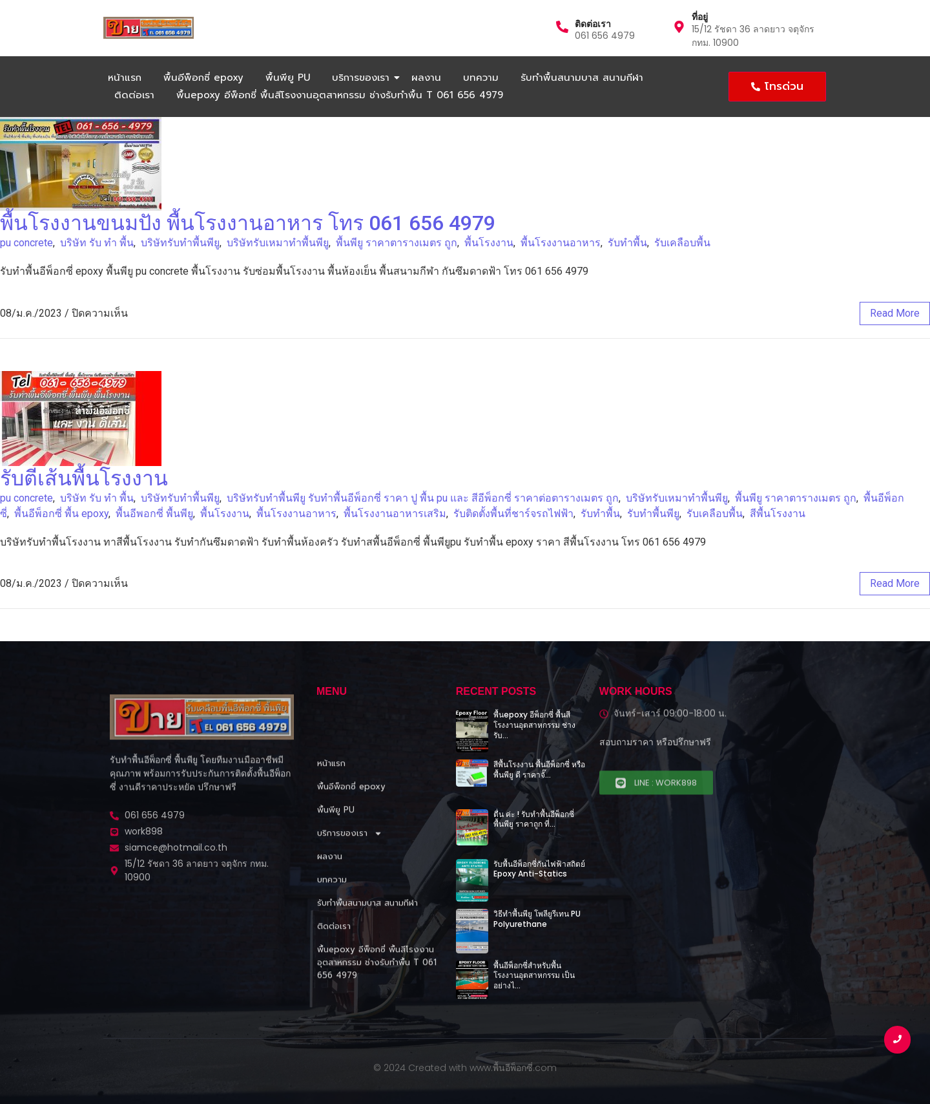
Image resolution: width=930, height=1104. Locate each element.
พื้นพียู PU (287, 77)
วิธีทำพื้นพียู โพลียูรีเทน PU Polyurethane (537, 919)
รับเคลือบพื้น (682, 243)
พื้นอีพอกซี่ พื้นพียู (154, 513)
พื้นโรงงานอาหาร (561, 243)
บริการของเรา (363, 77)
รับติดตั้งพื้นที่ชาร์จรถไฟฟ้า (513, 513)
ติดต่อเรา (593, 24)
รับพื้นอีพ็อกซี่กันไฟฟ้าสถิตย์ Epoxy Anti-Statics (539, 869)
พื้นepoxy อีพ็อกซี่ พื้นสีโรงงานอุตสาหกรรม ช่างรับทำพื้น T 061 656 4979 (339, 95)
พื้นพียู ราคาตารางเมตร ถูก (396, 243)
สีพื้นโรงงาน (777, 513)
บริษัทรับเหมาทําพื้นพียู (278, 243)
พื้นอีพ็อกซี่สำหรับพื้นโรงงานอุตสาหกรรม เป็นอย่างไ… (534, 976)
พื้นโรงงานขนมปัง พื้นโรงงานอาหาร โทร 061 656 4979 (247, 223)
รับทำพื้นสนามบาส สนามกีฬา (582, 77)
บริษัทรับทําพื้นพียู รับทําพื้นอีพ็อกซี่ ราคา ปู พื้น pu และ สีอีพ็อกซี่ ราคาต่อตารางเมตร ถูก (423, 498)
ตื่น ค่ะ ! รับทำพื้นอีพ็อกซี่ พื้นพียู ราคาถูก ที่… (533, 819)
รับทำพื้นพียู (653, 513)
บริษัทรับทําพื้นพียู (180, 243)
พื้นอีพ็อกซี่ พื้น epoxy (61, 513)
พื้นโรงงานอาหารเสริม (395, 513)
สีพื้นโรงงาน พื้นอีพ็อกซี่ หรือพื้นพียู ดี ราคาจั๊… (539, 769)
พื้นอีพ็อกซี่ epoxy (203, 77)
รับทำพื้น (627, 243)
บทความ (481, 77)
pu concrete (26, 243)
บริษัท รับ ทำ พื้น (97, 243)
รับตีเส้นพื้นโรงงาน (84, 478)
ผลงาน (426, 77)
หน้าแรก (124, 77)
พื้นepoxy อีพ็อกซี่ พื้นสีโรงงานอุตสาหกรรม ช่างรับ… (534, 725)
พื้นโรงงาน (488, 243)
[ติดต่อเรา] (562, 28)
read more (895, 313)
